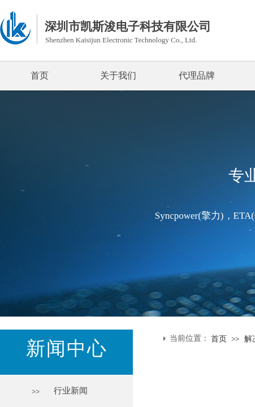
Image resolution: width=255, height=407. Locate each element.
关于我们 (118, 75)
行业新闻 (71, 390)
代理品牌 (197, 75)
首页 (40, 75)
